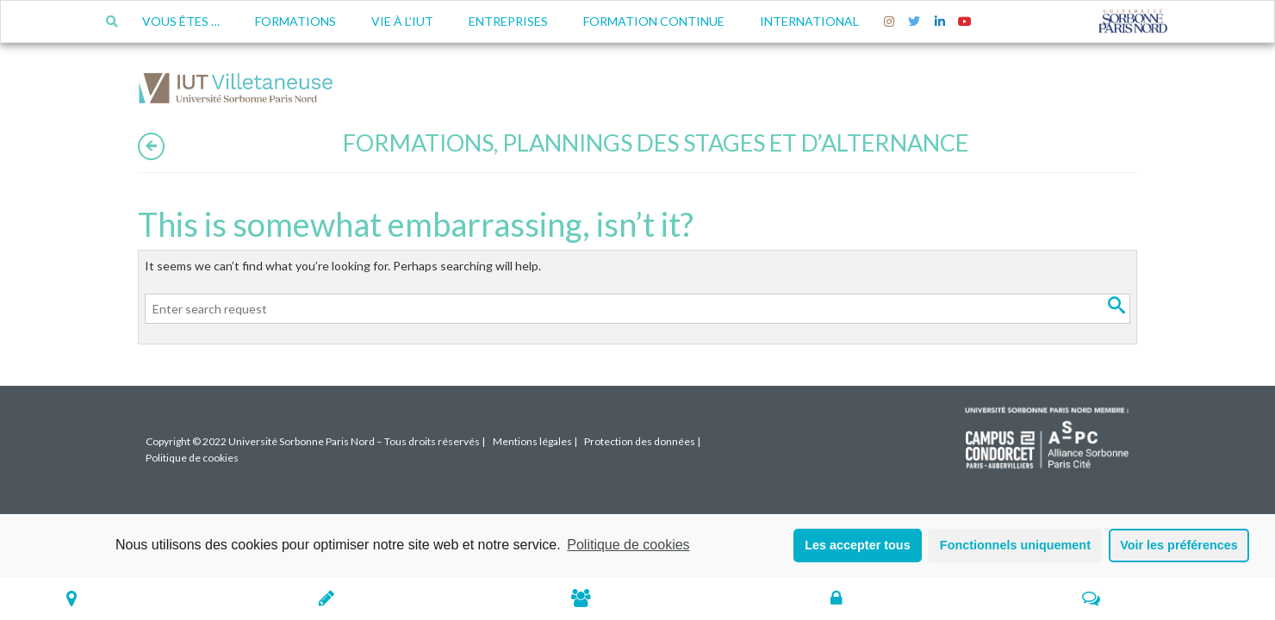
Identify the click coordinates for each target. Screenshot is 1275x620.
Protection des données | (642, 441)
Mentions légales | (535, 441)
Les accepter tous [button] (857, 545)
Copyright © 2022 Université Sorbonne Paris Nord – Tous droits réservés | (315, 441)
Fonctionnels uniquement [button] (1015, 545)
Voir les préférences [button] (1179, 545)
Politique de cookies (628, 544)
